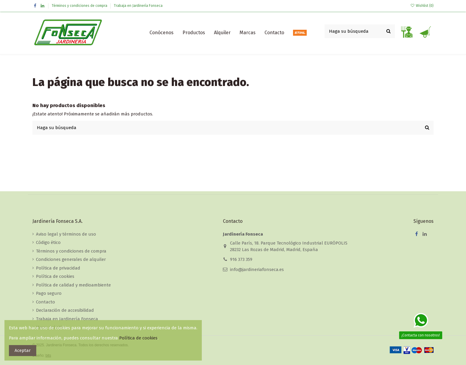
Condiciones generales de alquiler (71, 259)
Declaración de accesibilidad (65, 310)
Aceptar (23, 350)
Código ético (48, 242)
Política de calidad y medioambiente (73, 285)
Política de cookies (55, 276)
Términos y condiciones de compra (80, 6)
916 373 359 (241, 259)
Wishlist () (422, 6)
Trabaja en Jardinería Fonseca (138, 6)
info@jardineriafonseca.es (257, 269)
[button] (194, 33)
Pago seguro (49, 293)
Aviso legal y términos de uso (66, 234)
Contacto (45, 302)
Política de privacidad (58, 268)
